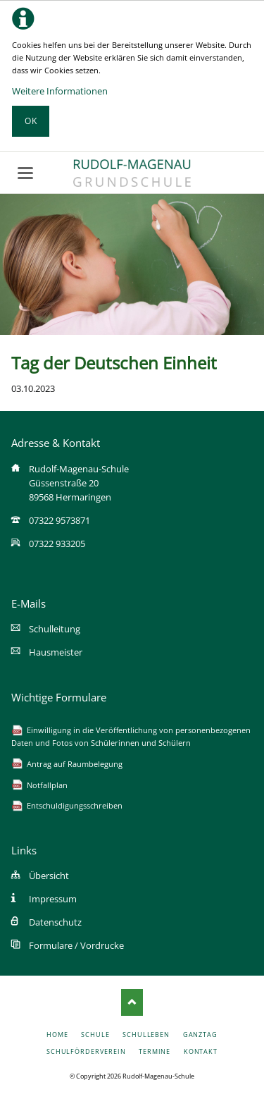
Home (57, 1034)
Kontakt (201, 1051)
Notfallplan (47, 785)
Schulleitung (54, 628)
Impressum (53, 898)
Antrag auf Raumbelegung (74, 764)
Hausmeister (55, 652)
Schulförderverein (86, 1051)
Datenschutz (55, 922)
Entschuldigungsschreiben (74, 805)
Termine (154, 1051)
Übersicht (49, 875)
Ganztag (200, 1034)
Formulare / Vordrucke (76, 945)
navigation (25, 173)
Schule (95, 1034)
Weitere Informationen (60, 91)
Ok (31, 121)
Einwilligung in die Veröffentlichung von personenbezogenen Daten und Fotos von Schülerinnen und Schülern (131, 736)
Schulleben (146, 1034)
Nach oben (132, 1002)
